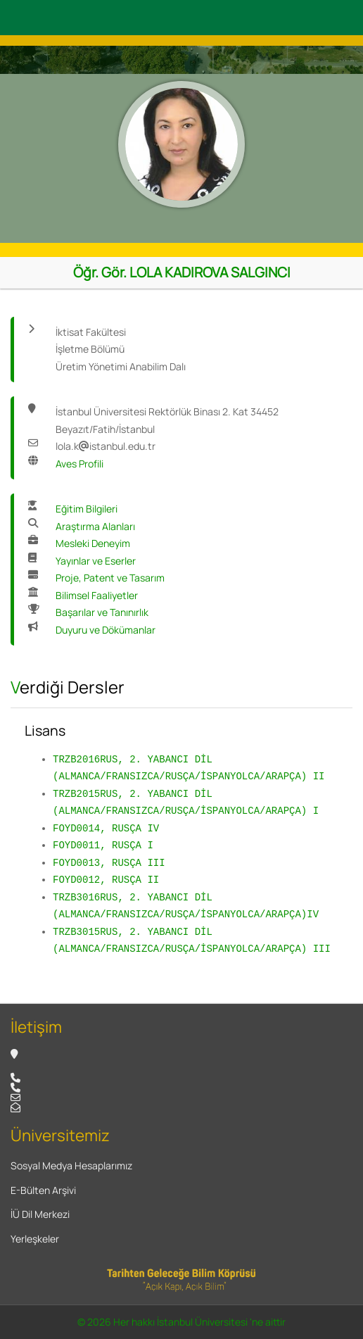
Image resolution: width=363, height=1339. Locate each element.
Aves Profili (79, 463)
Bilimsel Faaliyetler (97, 595)
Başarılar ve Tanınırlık (102, 612)
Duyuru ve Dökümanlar (105, 629)
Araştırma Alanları (95, 526)
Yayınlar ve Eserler (96, 560)
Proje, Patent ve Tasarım (110, 577)
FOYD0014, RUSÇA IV (106, 828)
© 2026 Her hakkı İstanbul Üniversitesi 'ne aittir (181, 1321)
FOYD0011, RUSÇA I (103, 845)
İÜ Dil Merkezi (40, 1214)
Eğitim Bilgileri (86, 508)
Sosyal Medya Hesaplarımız (71, 1165)
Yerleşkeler (35, 1238)
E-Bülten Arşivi (43, 1190)
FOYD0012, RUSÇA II (106, 879)
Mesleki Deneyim (93, 543)
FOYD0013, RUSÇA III (109, 862)
